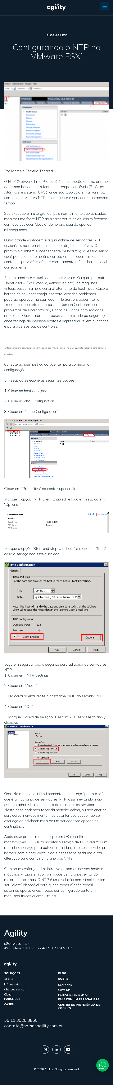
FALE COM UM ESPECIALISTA (78, 999)
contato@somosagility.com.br (33, 1025)
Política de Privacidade (73, 995)
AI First (8, 979)
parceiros (12, 999)
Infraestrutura (13, 984)
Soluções (12, 973)
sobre (63, 978)
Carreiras (64, 990)
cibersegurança (14, 989)
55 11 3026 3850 (20, 1020)
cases (9, 1004)
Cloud (8, 994)
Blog (62, 973)
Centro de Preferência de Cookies (79, 1006)
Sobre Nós (65, 984)
